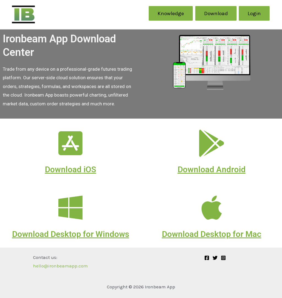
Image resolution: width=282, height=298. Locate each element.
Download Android (212, 169)
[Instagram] (223, 257)
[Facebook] (206, 257)
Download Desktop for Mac (211, 234)
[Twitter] (215, 257)
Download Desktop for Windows (70, 234)
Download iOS (70, 169)
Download (216, 13)
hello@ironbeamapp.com (60, 266)
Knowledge (171, 13)
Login (254, 13)
